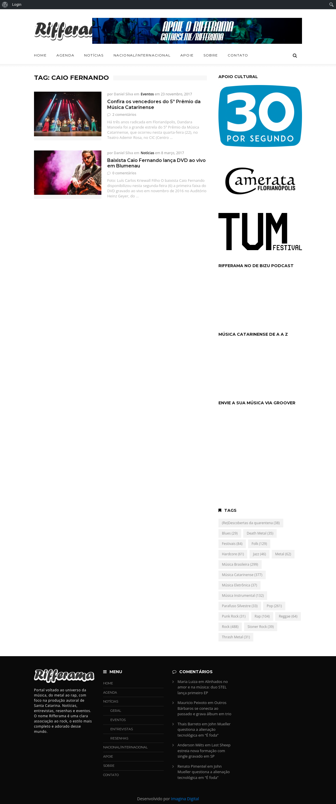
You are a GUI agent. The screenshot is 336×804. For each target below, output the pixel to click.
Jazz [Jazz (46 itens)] (259, 554)
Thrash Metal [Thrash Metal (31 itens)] (236, 637)
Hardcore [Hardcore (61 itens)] (233, 554)
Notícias (94, 55)
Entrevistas (121, 729)
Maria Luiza (187, 681)
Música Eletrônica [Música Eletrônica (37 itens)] (239, 585)
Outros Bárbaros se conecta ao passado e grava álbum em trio (204, 708)
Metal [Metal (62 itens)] (283, 554)
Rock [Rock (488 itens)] (230, 626)
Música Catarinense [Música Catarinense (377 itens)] (242, 574)
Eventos (147, 94)
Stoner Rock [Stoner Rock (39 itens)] (261, 626)
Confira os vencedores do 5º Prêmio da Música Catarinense (154, 104)
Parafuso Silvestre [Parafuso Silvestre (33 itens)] (240, 605)
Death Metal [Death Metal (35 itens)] (260, 533)
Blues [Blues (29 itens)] (230, 533)
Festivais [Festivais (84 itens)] (232, 543)
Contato (238, 55)
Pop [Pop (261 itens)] (274, 605)
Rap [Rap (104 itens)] (262, 616)
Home (40, 55)
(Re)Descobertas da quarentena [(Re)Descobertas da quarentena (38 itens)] (251, 522)
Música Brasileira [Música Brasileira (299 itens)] (240, 564)
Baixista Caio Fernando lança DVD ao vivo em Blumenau (156, 163)
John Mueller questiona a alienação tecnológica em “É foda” (204, 729)
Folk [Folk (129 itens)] (259, 543)
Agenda (65, 55)
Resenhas (119, 738)
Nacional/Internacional (142, 55)
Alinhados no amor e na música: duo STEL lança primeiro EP (203, 687)
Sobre (210, 55)
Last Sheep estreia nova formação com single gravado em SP (204, 750)
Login (16, 4)
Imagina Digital (185, 798)
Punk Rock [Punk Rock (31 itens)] (234, 616)
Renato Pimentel (192, 766)
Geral (115, 711)
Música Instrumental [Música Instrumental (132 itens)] (243, 595)
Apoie (187, 55)
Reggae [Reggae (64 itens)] (288, 616)
